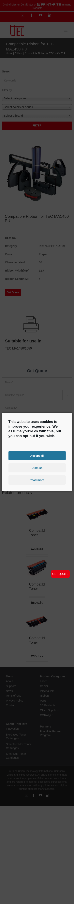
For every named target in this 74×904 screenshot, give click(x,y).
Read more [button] (37, 480)
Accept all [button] (37, 455)
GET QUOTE (60, 574)
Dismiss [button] (37, 467)
